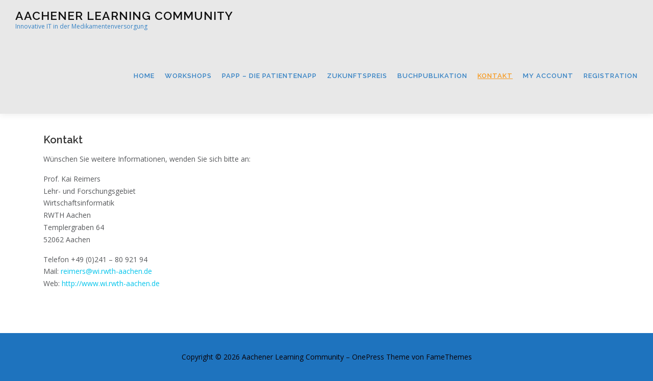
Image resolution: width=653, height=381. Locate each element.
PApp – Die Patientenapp (269, 76)
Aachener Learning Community (124, 15)
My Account (548, 76)
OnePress (368, 357)
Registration (611, 76)
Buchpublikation (432, 76)
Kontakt (495, 76)
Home (144, 76)
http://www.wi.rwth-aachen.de (111, 283)
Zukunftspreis (357, 76)
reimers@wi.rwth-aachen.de (106, 271)
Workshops (188, 76)
